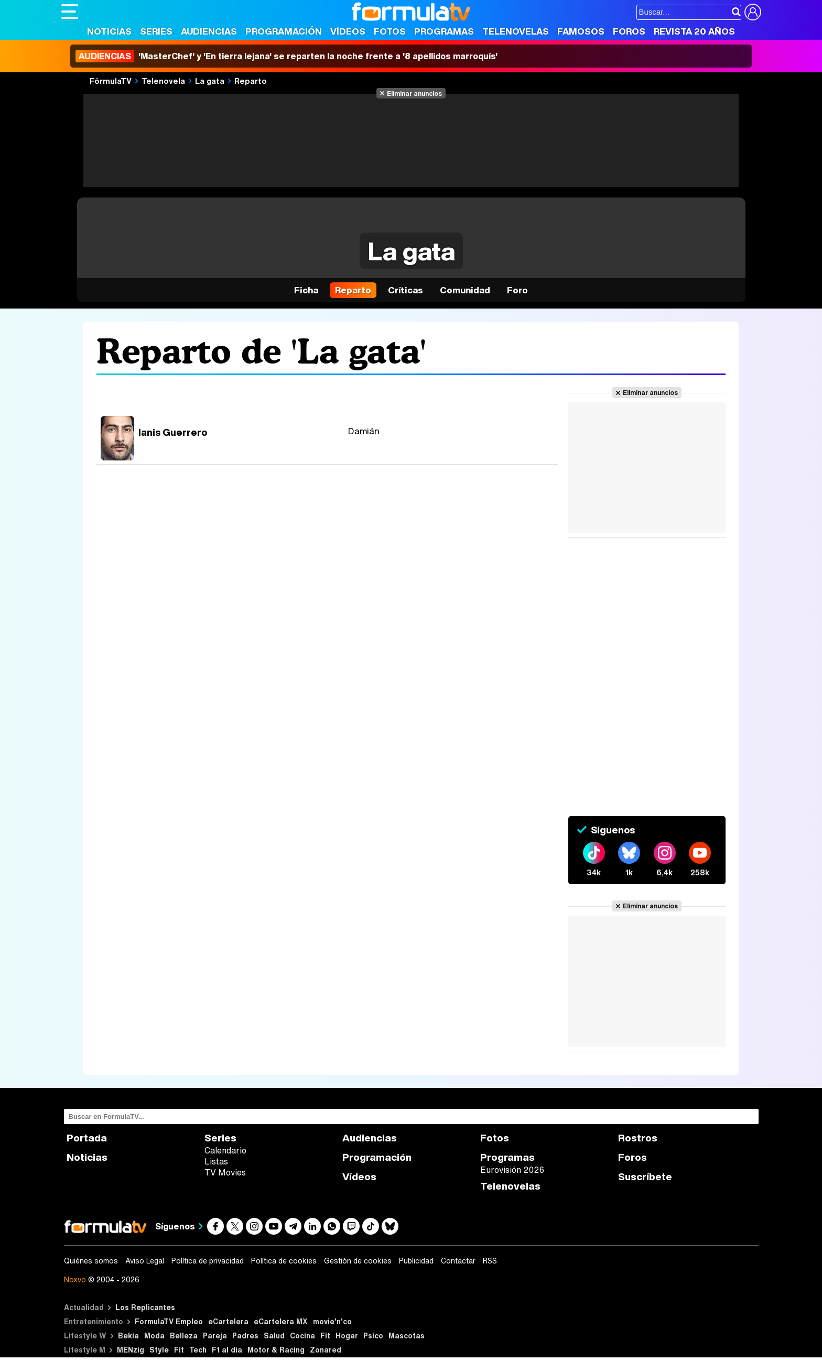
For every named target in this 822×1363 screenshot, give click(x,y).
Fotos (390, 31)
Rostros (637, 1138)
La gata (209, 80)
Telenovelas (515, 31)
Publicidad (416, 1261)
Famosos (580, 31)
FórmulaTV (111, 80)
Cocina (302, 1335)
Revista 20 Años (694, 31)
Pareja (215, 1335)
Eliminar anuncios (414, 93)
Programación (283, 31)
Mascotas (406, 1335)
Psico (373, 1335)
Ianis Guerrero (172, 432)
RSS (490, 1261)
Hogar (347, 1335)
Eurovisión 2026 (512, 1169)
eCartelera (228, 1321)
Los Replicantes (145, 1307)
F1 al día (227, 1349)
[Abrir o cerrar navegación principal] (69, 11)
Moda (154, 1335)
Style (159, 1349)
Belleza (184, 1335)
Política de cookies (284, 1261)
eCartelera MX (281, 1321)
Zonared (325, 1349)
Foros (629, 31)
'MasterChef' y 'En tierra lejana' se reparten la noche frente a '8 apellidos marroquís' (286, 56)
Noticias (109, 31)
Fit (325, 1335)
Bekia (128, 1335)
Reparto (250, 80)
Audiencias (209, 31)
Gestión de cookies (358, 1261)
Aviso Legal (144, 1261)
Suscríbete (645, 1177)
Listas (216, 1161)
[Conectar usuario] (752, 12)
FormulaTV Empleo (169, 1321)
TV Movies (225, 1172)
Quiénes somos (91, 1261)
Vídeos (347, 31)
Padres (245, 1335)
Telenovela (163, 80)
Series (156, 31)
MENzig (130, 1349)
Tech (198, 1349)
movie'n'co (332, 1321)
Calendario (225, 1150)
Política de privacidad (207, 1261)
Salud (274, 1335)
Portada (87, 1138)
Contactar (458, 1261)
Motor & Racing (276, 1349)
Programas (444, 31)
